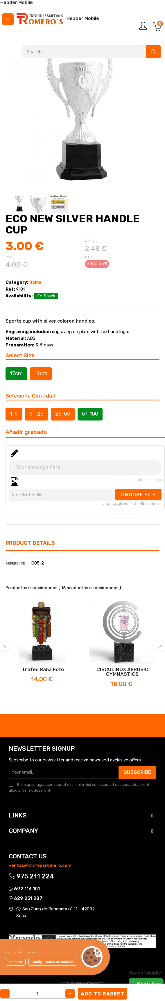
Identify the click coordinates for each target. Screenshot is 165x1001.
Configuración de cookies (53, 962)
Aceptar (15, 962)
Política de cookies (19, 952)
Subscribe (137, 772)
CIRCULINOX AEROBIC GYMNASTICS (122, 671)
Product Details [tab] (30, 543)
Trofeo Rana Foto (43, 669)
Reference (15, 563)
